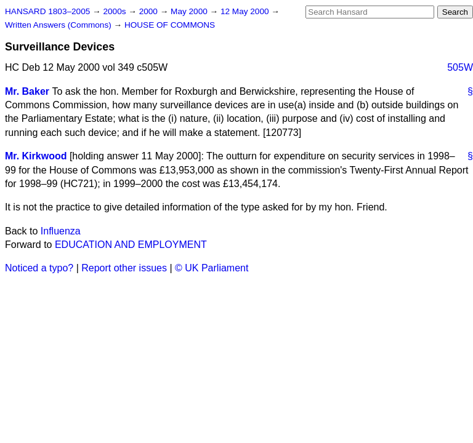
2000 (149, 11)
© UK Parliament (211, 268)
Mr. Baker (27, 91)
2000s (115, 11)
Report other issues (124, 268)
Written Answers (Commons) (59, 25)
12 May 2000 (245, 11)
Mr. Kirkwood (36, 156)
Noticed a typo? (39, 268)
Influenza (61, 231)
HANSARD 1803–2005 (47, 11)
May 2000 (190, 11)
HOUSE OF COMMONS (169, 25)
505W (460, 67)
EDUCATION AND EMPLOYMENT (131, 244)
